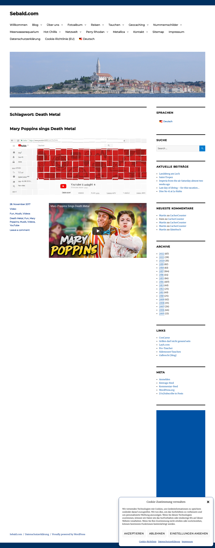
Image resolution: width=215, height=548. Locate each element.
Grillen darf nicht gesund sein (174, 341)
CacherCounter (178, 215)
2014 (161, 281)
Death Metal (16, 218)
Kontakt (138, 32)
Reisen (95, 24)
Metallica (119, 32)
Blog (35, 24)
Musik (18, 213)
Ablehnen (157, 533)
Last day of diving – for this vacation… (179, 187)
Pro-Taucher (166, 348)
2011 (161, 292)
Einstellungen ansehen (189, 533)
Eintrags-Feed (166, 383)
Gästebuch (175, 229)
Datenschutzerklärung (169, 541)
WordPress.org (167, 390)
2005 (161, 313)
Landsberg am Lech (169, 173)
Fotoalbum (75, 24)
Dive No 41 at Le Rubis (170, 191)
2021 (161, 257)
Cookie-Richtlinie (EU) (59, 39)
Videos (26, 213)
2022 (161, 253)
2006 (161, 310)
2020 (161, 260)
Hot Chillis (50, 32)
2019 (161, 264)
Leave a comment (20, 230)
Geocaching (137, 24)
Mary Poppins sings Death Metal (43, 128)
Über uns (53, 24)
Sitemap (158, 32)
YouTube (14, 225)
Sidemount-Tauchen (170, 351)
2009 (161, 299)
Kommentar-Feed (168, 386)
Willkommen (18, 24)
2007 (161, 306)
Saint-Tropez (166, 177)
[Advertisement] (181, 460)
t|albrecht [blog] (168, 355)
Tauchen (114, 24)
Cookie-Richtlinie (147, 541)
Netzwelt (71, 32)
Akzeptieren (134, 533)
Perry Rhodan (95, 32)
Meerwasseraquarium (24, 32)
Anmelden (164, 379)
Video (13, 209)
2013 (161, 285)
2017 (161, 271)
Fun (12, 213)
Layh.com (164, 344)
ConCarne (164, 337)
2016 (161, 274)
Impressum (187, 541)
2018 (161, 267)
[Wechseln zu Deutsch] (166, 121)
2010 (161, 296)
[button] (208, 502)
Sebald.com (24, 13)
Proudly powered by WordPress (68, 534)
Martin (162, 215)
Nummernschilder (165, 24)
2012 (161, 288)
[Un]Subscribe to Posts (171, 393)
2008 (161, 303)
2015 (161, 278)
